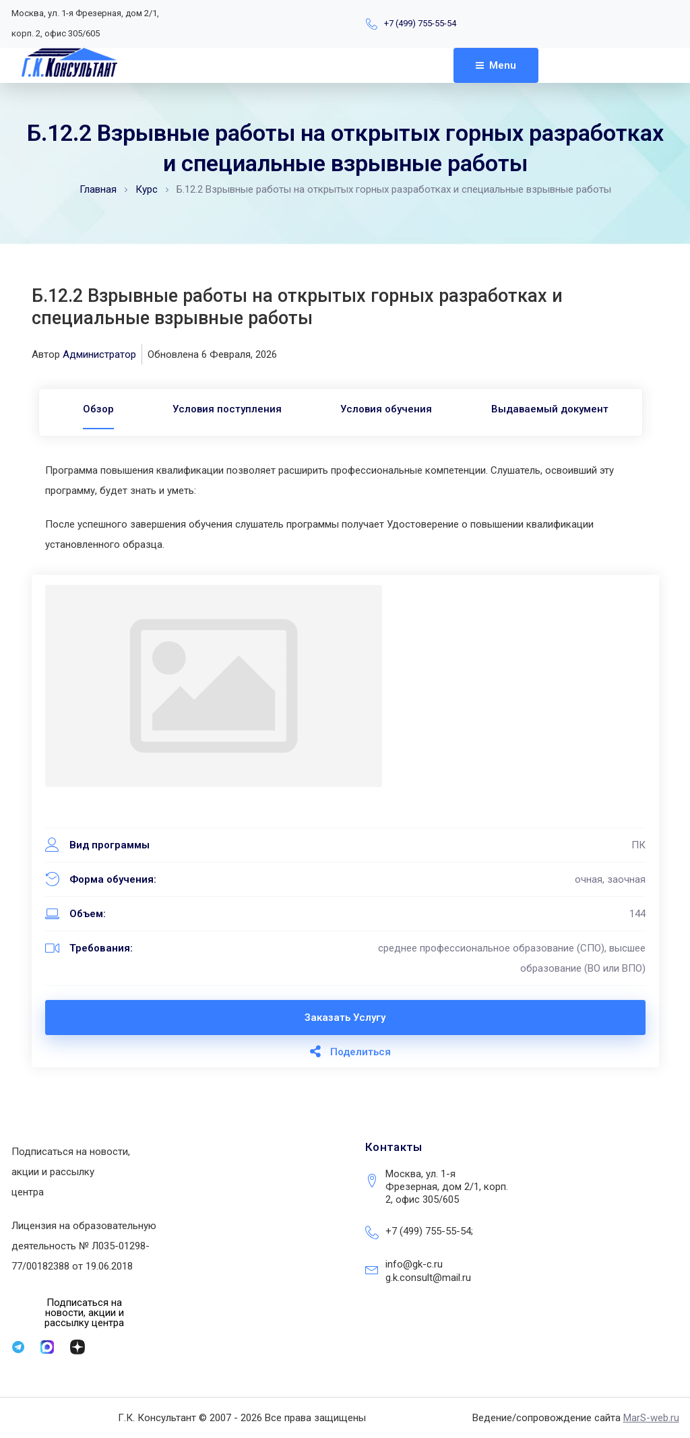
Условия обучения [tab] (387, 409)
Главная (98, 189)
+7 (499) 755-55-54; (429, 1231)
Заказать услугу (345, 1017)
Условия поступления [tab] (226, 409)
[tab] (96, 409)
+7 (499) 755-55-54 (420, 23)
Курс (146, 189)
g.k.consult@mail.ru (428, 1278)
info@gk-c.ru (414, 1264)
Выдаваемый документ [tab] (551, 409)
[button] (84, 1313)
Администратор (99, 354)
